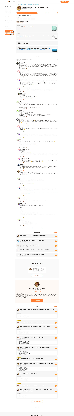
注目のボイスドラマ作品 (8, 20)
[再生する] (26, 13)
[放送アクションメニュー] (57, 9)
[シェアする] (47, 13)
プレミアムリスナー (8, 24)
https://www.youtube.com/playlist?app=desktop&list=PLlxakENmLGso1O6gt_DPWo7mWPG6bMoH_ (31, 49)
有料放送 (6, 26)
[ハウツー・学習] (35, 291)
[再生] (56, 236)
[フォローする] (37, 300)
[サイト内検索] (22, 1)
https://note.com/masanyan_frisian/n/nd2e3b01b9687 (24, 36)
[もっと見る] (37, 228)
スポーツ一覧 (7, 18)
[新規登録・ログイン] (64, 2)
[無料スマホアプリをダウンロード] (9, 32)
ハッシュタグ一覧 (7, 28)
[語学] (40, 291)
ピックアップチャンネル (8, 22)
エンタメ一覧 (7, 16)
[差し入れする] (37, 275)
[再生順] (55, 232)
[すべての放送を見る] (37, 401)
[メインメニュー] (6, 1)
